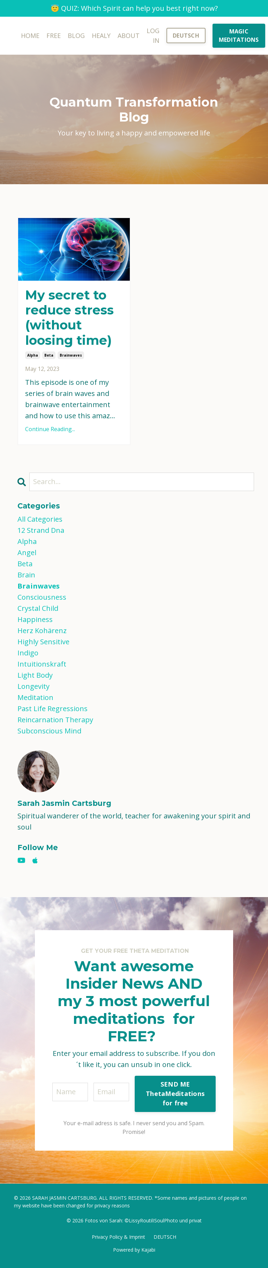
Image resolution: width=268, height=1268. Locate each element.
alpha (32, 355)
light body (35, 675)
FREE (53, 35)
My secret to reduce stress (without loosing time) (69, 318)
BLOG (76, 35)
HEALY (101, 35)
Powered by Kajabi (134, 1249)
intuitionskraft (41, 664)
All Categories (39, 519)
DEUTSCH (165, 1237)
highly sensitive (43, 641)
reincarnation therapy (55, 719)
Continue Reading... (50, 429)
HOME (30, 35)
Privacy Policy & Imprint (118, 1237)
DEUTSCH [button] (186, 35)
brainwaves (71, 355)
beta (48, 355)
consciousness (41, 597)
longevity (33, 686)
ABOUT (129, 35)
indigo (27, 653)
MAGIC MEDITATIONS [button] (239, 36)
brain (26, 574)
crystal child (37, 608)
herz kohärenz (42, 630)
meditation (35, 697)
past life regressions (52, 708)
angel (26, 552)
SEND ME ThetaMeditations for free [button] (175, 1093)
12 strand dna (40, 530)
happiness (35, 619)
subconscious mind (49, 731)
